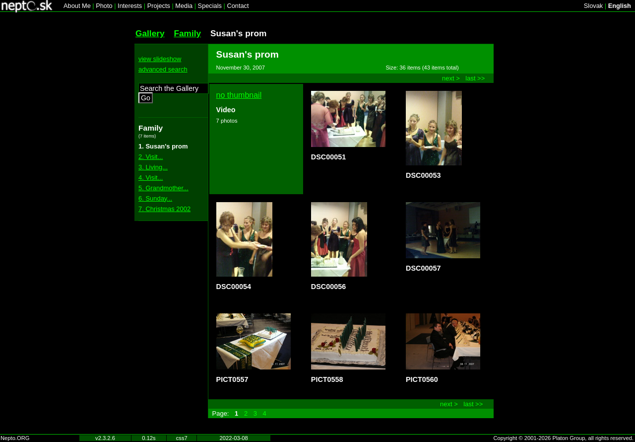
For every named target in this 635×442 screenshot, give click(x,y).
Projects (158, 5)
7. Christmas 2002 (164, 209)
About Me (77, 5)
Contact (238, 5)
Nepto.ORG (14, 438)
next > (451, 78)
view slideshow (159, 59)
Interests (130, 5)
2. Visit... (150, 156)
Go (145, 98)
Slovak (593, 5)
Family (187, 33)
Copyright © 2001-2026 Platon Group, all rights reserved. (564, 438)
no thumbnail (239, 95)
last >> (475, 78)
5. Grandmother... (163, 188)
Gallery (150, 33)
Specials (210, 5)
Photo (104, 5)
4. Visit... (150, 177)
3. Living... (153, 167)
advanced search (163, 69)
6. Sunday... (155, 198)
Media (183, 5)
